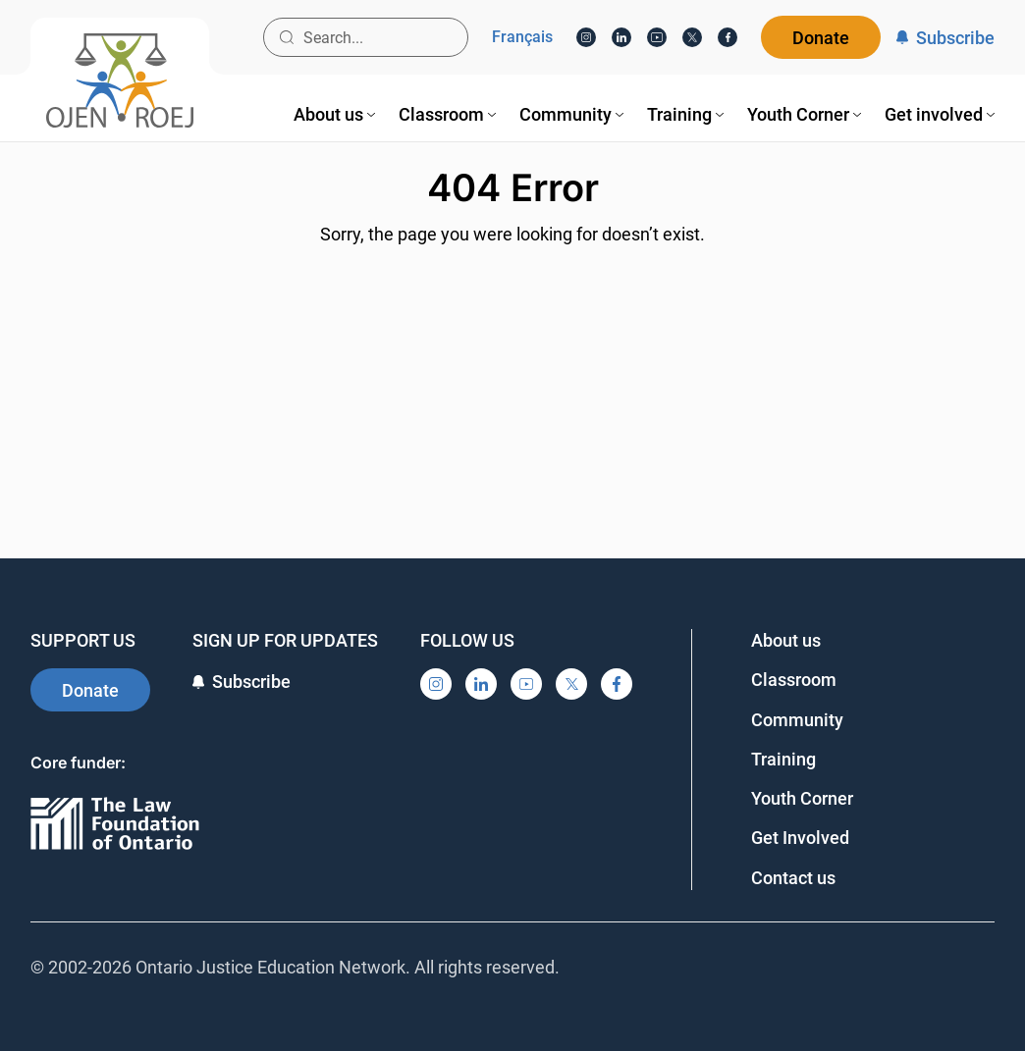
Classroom (793, 679)
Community (797, 719)
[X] (692, 37)
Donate (820, 37)
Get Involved (800, 837)
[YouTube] (657, 37)
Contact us (793, 877)
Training (783, 759)
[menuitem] (334, 114)
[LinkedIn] (621, 37)
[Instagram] (586, 37)
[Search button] (286, 37)
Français (522, 37)
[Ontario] (114, 825)
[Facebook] (727, 37)
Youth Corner (802, 798)
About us (786, 640)
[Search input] (365, 37)
